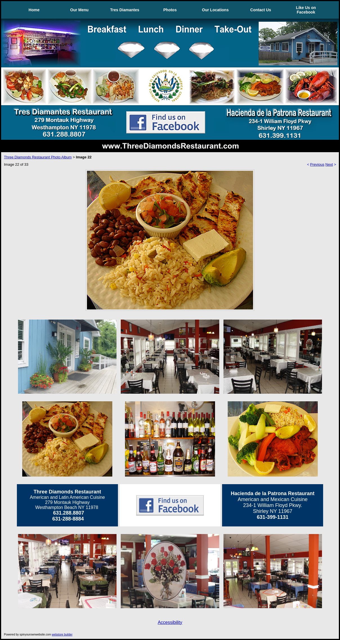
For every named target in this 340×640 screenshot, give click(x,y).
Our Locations (215, 10)
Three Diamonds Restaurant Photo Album (38, 157)
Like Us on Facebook (306, 9)
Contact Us (260, 10)
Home (34, 10)
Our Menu (79, 10)
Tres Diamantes (124, 10)
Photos (169, 10)
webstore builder (62, 634)
